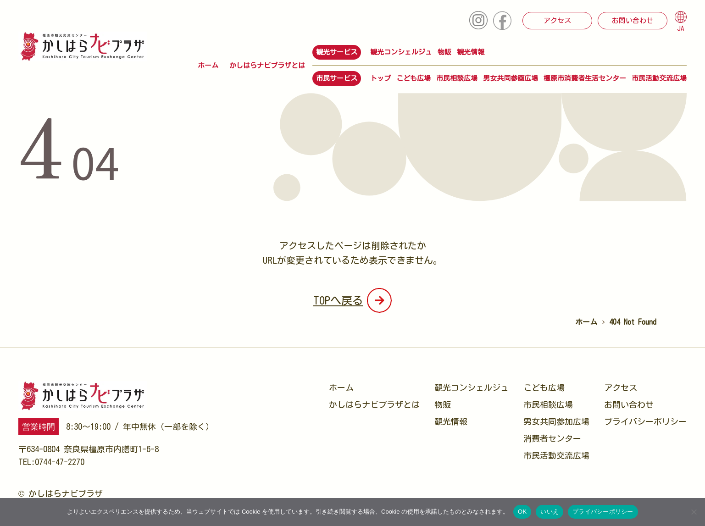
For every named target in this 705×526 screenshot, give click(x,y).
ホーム (208, 65)
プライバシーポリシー (645, 421)
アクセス (557, 20)
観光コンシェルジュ (401, 52)
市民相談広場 (456, 78)
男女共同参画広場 (510, 78)
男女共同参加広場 (556, 421)
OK (522, 511)
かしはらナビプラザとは (267, 65)
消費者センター (552, 438)
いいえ (549, 511)
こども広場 (413, 78)
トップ (380, 78)
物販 (444, 52)
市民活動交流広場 (659, 78)
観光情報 (470, 52)
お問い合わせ (632, 20)
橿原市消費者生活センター (585, 78)
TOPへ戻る (338, 300)
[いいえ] (693, 511)
